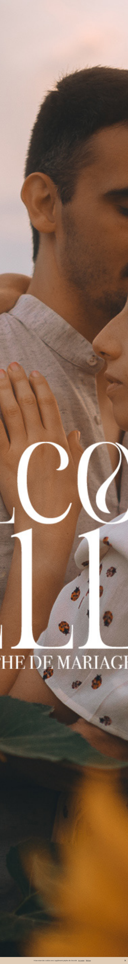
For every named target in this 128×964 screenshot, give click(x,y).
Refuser (88, 960)
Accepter (81, 960)
